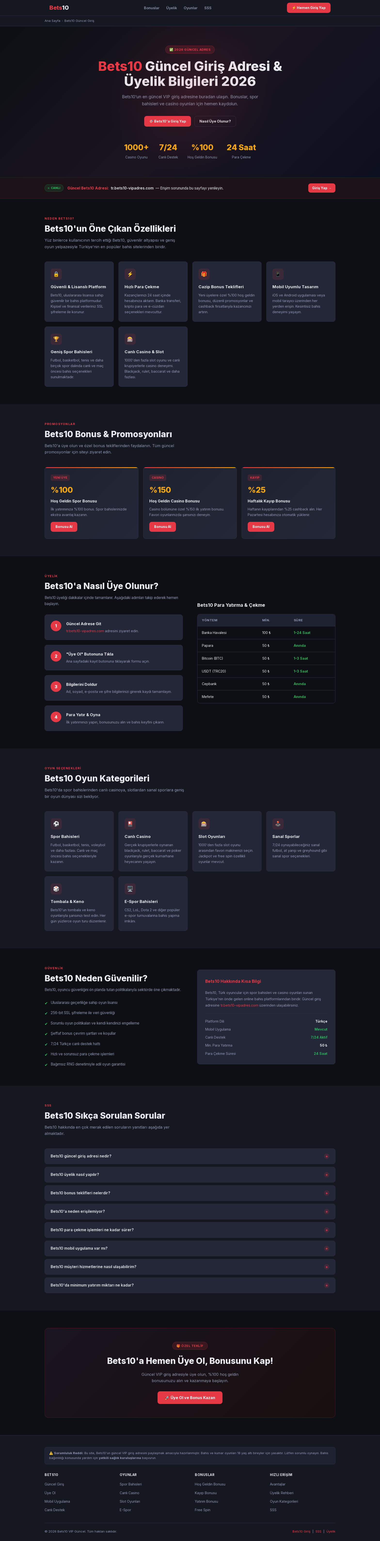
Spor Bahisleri (131, 1484)
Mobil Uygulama (57, 1501)
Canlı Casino (129, 1493)
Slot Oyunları (130, 1501)
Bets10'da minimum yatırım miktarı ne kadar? (190, 1285)
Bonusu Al (63, 527)
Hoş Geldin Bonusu (210, 1484)
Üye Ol (50, 1493)
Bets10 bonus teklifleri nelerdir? (190, 1193)
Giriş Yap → (322, 188)
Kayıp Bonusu (206, 1493)
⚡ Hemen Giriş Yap (309, 8)
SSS (208, 8)
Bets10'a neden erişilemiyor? (190, 1211)
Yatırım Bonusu (206, 1501)
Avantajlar (277, 1484)
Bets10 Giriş (301, 1531)
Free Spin (202, 1510)
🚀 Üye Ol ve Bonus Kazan (190, 1397)
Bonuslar (151, 8)
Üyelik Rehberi (281, 1493)
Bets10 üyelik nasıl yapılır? (190, 1174)
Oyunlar (191, 8)
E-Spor (125, 1510)
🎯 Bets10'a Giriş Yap (167, 121)
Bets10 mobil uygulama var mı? (190, 1248)
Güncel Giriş (54, 1484)
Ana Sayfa (52, 21)
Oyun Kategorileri (284, 1501)
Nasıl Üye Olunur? (215, 121)
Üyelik (171, 8)
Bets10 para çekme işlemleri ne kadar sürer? (190, 1230)
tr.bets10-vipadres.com (132, 188)
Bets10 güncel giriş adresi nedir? (190, 1156)
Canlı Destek (55, 1510)
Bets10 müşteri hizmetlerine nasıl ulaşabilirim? (190, 1267)
